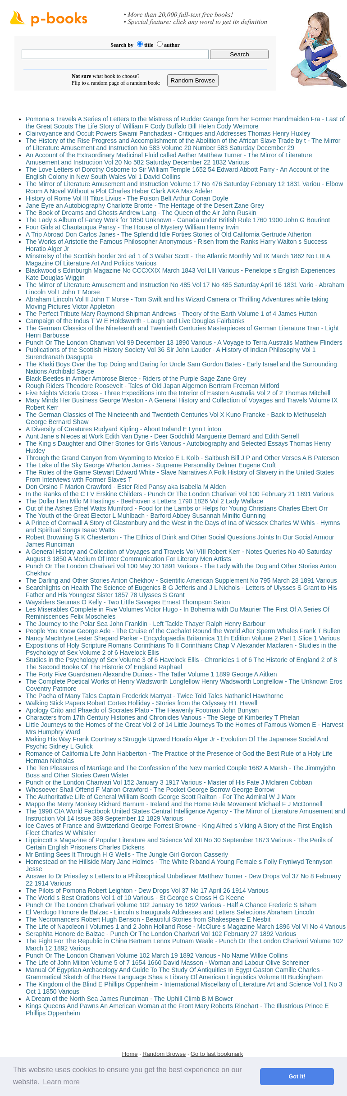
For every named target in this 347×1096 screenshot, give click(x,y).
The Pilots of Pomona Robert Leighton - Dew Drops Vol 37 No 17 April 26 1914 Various (147, 890)
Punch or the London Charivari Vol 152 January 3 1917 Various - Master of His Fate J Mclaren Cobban (169, 782)
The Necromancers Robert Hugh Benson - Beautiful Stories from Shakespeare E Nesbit (148, 919)
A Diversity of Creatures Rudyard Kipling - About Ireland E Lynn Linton (123, 429)
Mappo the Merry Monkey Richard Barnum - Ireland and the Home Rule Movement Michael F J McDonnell (174, 804)
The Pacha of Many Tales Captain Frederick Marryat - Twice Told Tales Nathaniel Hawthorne (154, 695)
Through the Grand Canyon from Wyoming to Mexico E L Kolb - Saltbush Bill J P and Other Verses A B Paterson (182, 457)
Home (130, 1053)
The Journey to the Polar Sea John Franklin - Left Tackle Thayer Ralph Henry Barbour (145, 623)
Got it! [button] (297, 1076)
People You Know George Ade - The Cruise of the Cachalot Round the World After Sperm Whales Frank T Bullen (183, 631)
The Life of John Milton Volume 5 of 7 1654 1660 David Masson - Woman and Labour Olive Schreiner (167, 962)
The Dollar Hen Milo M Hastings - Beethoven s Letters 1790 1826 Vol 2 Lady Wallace (144, 501)
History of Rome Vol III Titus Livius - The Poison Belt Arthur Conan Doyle (127, 198)
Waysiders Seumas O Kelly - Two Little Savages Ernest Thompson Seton (128, 602)
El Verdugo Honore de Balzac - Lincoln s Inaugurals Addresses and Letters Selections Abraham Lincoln (170, 912)
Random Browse (164, 1053)
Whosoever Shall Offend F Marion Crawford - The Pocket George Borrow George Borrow (150, 789)
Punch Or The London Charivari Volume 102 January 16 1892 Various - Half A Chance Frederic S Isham (171, 905)
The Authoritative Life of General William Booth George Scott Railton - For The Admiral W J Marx (161, 796)
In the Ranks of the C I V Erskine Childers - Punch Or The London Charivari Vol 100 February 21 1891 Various (180, 494)
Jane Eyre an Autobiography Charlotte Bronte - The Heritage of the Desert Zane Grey (145, 205)
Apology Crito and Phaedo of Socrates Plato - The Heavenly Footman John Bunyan (142, 710)
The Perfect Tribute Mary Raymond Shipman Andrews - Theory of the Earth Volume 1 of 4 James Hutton (171, 313)
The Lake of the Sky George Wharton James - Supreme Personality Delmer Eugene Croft (151, 465)
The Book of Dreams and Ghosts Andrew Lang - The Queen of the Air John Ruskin (141, 212)
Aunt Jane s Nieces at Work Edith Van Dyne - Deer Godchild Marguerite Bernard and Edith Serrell (162, 436)
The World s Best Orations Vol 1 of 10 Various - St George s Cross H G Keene (135, 897)
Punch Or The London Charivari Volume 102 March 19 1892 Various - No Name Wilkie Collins (157, 955)
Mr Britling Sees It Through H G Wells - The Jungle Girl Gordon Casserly (127, 854)
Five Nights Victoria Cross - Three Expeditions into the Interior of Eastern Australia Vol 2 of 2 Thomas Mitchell (178, 393)
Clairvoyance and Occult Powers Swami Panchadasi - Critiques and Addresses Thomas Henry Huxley (168, 133)
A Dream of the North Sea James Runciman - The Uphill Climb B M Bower (129, 998)
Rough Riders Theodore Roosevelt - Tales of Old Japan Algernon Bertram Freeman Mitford (152, 385)
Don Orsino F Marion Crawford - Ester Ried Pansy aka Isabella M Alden (126, 486)
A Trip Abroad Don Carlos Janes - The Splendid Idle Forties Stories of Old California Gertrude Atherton (168, 234)
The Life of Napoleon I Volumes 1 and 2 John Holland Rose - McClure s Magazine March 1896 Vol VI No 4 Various (186, 926)
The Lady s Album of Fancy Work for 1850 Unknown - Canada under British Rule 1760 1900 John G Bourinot (178, 220)
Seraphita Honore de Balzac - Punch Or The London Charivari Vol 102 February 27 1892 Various (161, 933)
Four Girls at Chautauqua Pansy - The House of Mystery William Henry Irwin (132, 227)
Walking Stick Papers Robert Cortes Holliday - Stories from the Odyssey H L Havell (141, 703)
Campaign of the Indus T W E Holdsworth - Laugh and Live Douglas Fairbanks (135, 320)
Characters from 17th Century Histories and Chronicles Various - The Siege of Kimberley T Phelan (162, 717)
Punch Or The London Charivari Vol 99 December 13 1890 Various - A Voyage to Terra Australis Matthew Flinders (184, 342)
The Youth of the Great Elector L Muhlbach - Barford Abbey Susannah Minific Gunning (146, 515)
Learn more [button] (61, 1082)
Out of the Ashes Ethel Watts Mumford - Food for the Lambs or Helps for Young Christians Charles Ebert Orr (177, 508)
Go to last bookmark (217, 1053)
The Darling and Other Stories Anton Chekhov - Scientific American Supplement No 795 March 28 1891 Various (181, 580)
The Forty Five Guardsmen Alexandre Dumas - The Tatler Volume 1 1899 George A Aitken (151, 674)
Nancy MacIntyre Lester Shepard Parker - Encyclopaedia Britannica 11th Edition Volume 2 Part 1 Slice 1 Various (183, 638)
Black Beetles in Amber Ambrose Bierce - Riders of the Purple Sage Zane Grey (136, 378)
